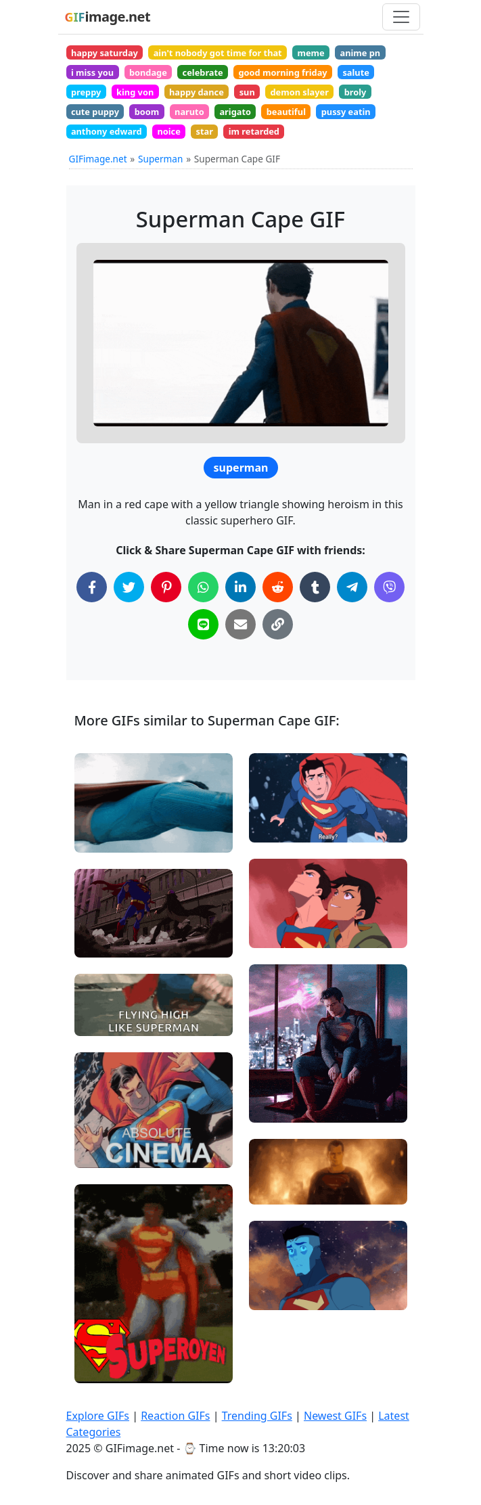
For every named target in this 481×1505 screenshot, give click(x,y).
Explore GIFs (98, 1415)
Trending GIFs (257, 1415)
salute (355, 72)
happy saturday (104, 53)
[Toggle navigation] (401, 16)
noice (168, 131)
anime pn (360, 53)
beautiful (286, 112)
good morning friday (283, 72)
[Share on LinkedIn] (240, 587)
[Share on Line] (203, 624)
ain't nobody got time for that (218, 53)
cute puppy (95, 112)
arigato (235, 112)
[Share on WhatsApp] (203, 587)
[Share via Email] (240, 624)
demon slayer (299, 92)
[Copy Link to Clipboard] (277, 624)
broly (355, 92)
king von (135, 92)
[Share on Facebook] (91, 587)
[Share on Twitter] (129, 587)
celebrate (203, 72)
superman (241, 467)
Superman (160, 158)
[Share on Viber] (389, 587)
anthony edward (106, 131)
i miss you (92, 72)
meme (310, 53)
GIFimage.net (98, 158)
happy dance (196, 92)
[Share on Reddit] (277, 587)
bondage (148, 72)
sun (247, 92)
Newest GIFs (335, 1415)
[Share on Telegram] (352, 587)
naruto (189, 112)
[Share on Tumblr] (315, 587)
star (204, 131)
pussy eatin (346, 112)
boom (147, 112)
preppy (86, 92)
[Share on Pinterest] (166, 587)
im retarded (254, 131)
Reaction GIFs (175, 1415)
